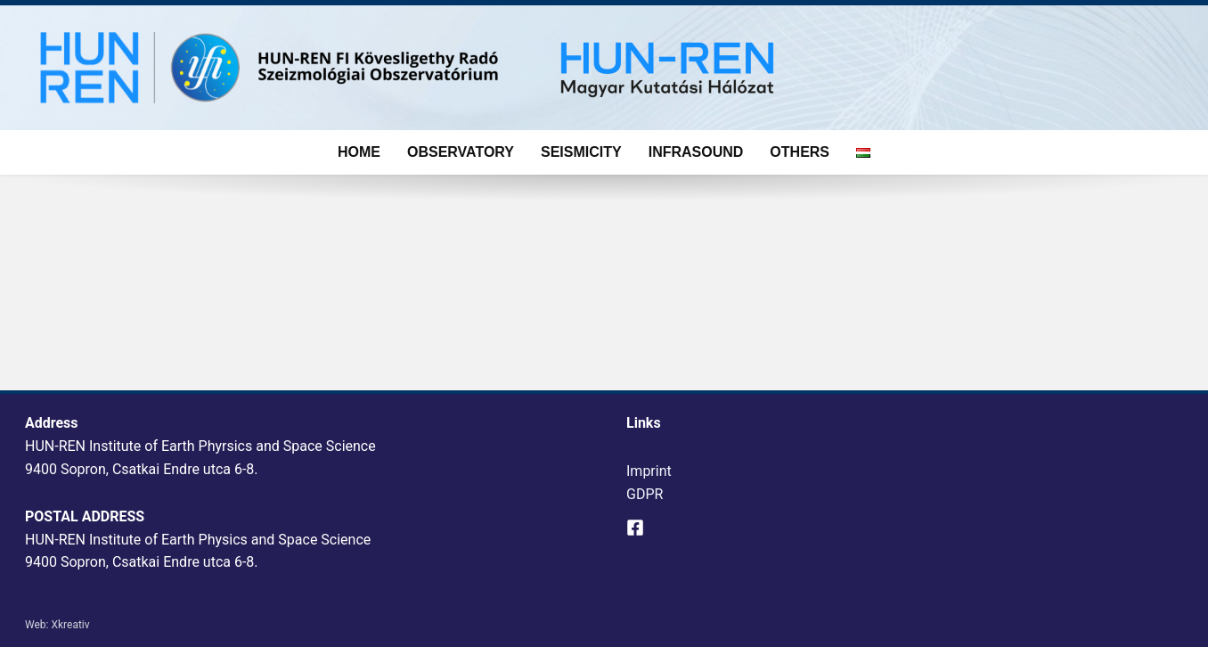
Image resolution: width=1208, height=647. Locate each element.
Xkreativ (70, 624)
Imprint (649, 471)
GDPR (644, 494)
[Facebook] (635, 527)
